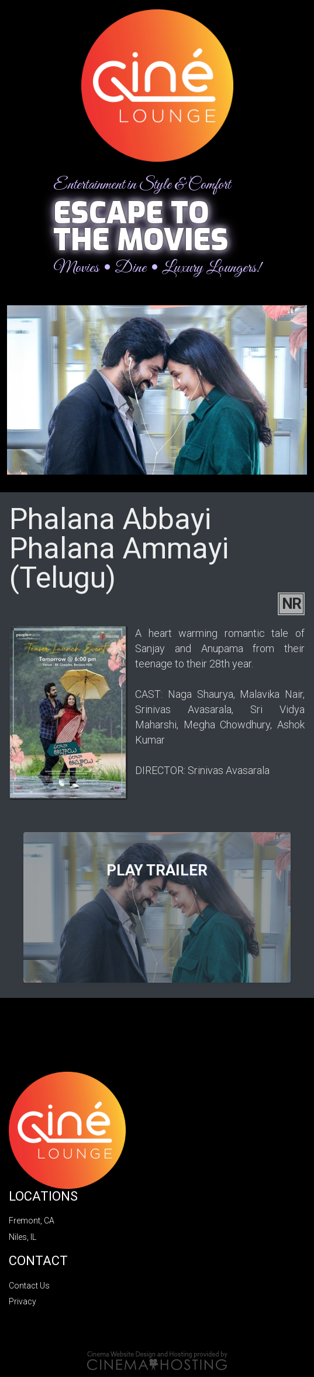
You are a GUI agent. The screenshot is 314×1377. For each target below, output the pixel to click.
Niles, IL (22, 1237)
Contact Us (29, 1285)
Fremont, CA (31, 1220)
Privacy (22, 1301)
